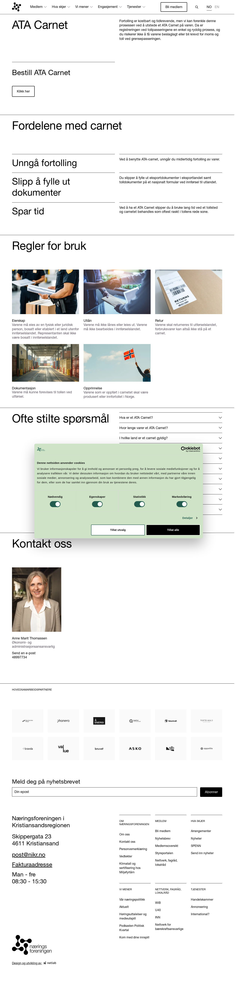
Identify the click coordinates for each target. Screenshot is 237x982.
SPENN (196, 846)
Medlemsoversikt (166, 846)
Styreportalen (164, 853)
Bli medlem (173, 7)
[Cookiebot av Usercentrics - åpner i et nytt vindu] (183, 449)
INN (157, 917)
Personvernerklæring (133, 849)
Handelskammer (202, 899)
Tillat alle (173, 529)
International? (200, 914)
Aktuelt (124, 907)
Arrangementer (201, 831)
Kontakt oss (127, 841)
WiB (158, 903)
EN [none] (217, 7)
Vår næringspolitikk (132, 899)
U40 (158, 910)
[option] (217, 7)
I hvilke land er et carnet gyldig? (143, 438)
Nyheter (196, 838)
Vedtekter (125, 856)
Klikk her (23, 91)
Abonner (211, 792)
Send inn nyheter (202, 853)
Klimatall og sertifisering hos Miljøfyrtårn (130, 868)
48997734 (19, 657)
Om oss (124, 834)
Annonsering (199, 907)
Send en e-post (24, 653)
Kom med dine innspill (134, 937)
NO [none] (209, 7)
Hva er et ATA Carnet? (136, 417)
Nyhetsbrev (162, 838)
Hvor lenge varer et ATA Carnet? (143, 428)
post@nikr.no (28, 854)
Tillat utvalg (118, 529)
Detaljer (187, 517)
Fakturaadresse (32, 864)
